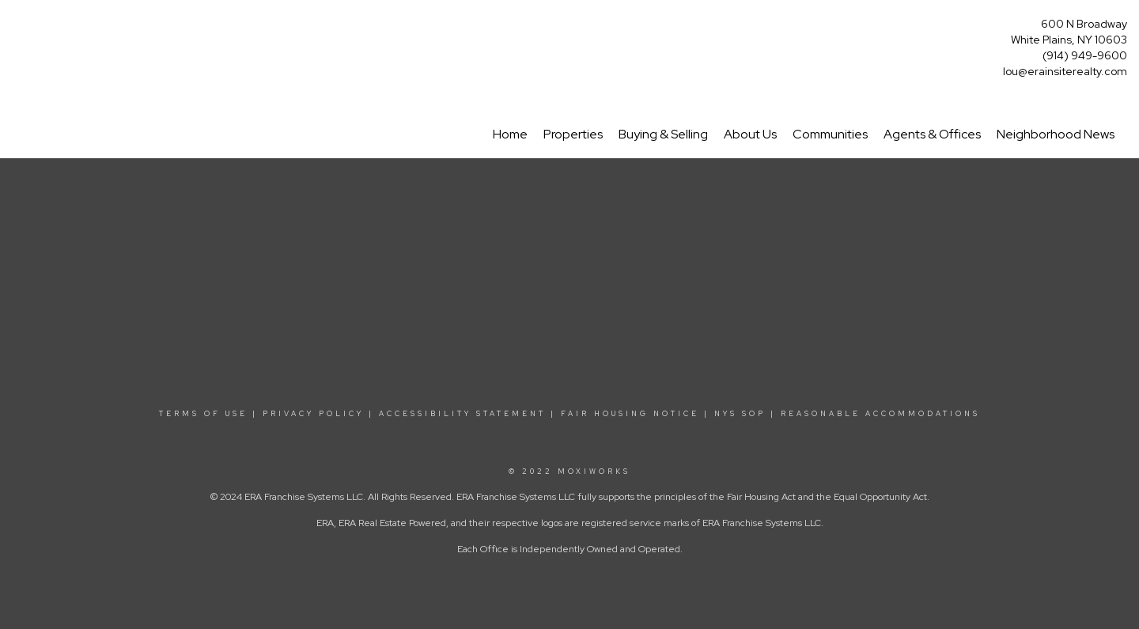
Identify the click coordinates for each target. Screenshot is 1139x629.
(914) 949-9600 (1085, 55)
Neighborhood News (1055, 134)
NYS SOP (740, 414)
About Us (750, 134)
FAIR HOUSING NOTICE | (635, 414)
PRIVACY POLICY (313, 414)
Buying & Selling (663, 134)
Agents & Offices (932, 134)
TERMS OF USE (203, 414)
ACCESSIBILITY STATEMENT (462, 414)
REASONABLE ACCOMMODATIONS (878, 414)
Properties (573, 134)
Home (510, 134)
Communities (830, 134)
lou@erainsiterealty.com (1065, 71)
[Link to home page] (16, 29)
